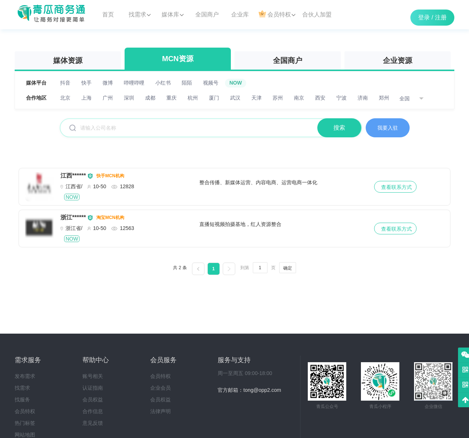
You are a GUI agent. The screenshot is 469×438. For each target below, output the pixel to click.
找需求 (22, 388)
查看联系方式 (396, 187)
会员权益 (92, 399)
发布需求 (25, 376)
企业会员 (160, 388)
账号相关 (92, 376)
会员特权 (25, 411)
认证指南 (92, 388)
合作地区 (36, 98)
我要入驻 (387, 128)
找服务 (22, 399)
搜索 (339, 128)
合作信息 (92, 411)
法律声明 (160, 411)
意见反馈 (92, 423)
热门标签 (25, 423)
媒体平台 (36, 83)
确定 (287, 268)
